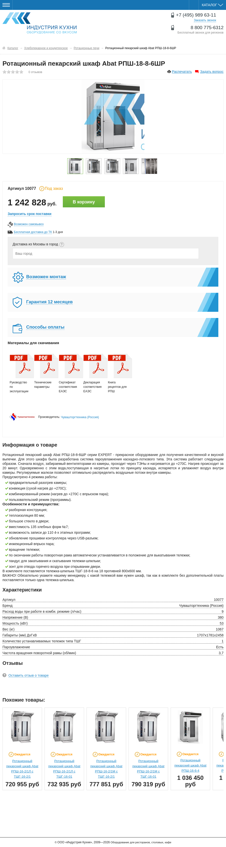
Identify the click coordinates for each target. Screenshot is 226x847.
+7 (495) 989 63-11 (196, 15)
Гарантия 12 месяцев (49, 301)
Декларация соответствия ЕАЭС (93, 373)
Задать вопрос (212, 72)
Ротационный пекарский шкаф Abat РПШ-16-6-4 (190, 765)
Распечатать (182, 72)
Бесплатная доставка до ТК (33, 232)
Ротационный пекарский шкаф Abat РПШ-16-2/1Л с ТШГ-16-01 (64, 768)
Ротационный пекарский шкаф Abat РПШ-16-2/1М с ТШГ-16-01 (148, 768)
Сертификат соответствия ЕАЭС (69, 373)
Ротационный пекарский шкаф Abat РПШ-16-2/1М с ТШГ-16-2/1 (106, 768)
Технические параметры (44, 371)
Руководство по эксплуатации (19, 373)
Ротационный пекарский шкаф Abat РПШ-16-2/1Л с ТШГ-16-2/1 (22, 768)
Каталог (212, 5)
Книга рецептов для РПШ (118, 373)
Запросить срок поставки (29, 214)
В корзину (84, 201)
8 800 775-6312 (207, 27)
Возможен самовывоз (29, 224)
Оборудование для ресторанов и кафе (39, 23)
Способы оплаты (45, 327)
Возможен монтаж (46, 276)
